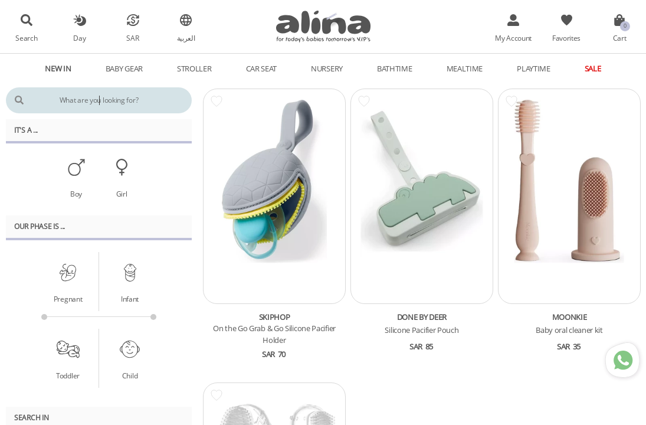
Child (130, 375)
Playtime (533, 68)
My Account (513, 37)
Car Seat (261, 68)
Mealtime (465, 68)
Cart (620, 37)
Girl (121, 193)
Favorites (566, 37)
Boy (76, 193)
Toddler (68, 375)
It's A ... (26, 130)
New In (58, 68)
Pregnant (68, 298)
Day (79, 37)
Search (26, 37)
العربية (186, 37)
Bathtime (394, 68)
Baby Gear (124, 68)
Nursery (327, 68)
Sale (593, 68)
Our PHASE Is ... (39, 226)
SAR (132, 37)
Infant (130, 298)
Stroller (194, 68)
